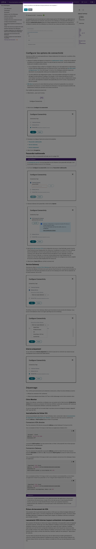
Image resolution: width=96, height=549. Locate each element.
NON (30, 9)
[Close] (72, 3)
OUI (26, 9)
